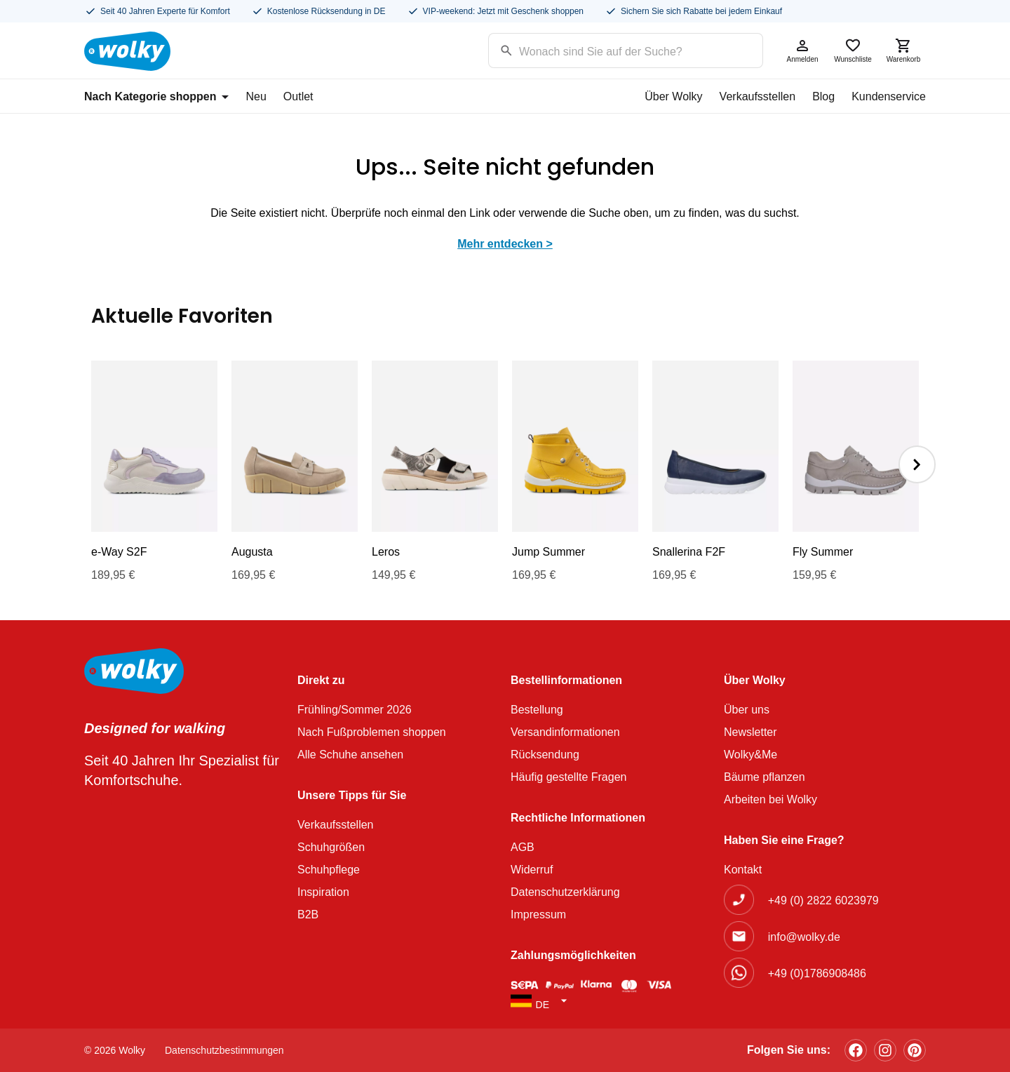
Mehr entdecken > (505, 244)
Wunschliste (852, 50)
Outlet (298, 96)
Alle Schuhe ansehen (350, 755)
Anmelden (802, 50)
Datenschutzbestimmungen (224, 1050)
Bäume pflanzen (764, 777)
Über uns (746, 710)
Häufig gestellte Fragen (568, 777)
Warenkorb (903, 50)
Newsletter (750, 732)
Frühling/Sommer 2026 (354, 710)
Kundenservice (888, 96)
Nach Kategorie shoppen (156, 96)
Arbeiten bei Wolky (770, 799)
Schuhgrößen (331, 847)
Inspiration (323, 892)
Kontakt (743, 870)
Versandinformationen (565, 732)
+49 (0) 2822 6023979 (823, 900)
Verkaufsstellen (758, 96)
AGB (522, 847)
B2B (307, 914)
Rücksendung (545, 755)
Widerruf (532, 870)
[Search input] (607, 49)
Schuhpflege (328, 870)
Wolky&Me (750, 755)
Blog (823, 96)
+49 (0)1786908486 (817, 973)
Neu (255, 96)
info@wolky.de (804, 937)
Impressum (538, 914)
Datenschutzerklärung (565, 892)
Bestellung (537, 710)
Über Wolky (673, 96)
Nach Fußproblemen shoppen (371, 732)
